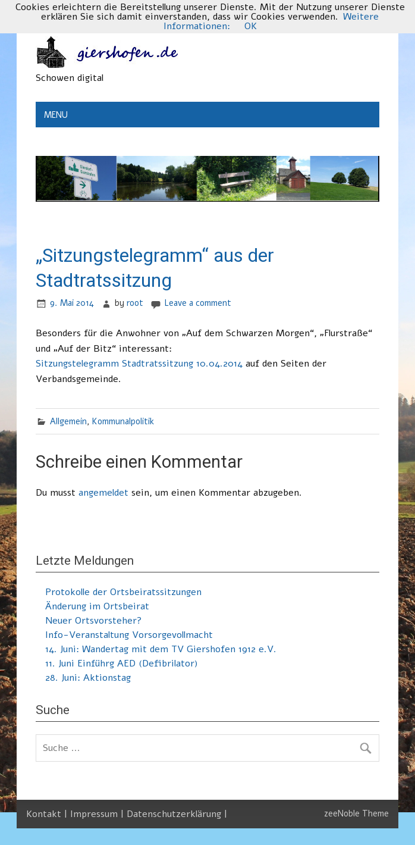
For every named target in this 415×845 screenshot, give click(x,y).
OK (250, 26)
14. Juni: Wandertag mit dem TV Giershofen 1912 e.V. (160, 649)
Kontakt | (48, 814)
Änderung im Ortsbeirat (97, 606)
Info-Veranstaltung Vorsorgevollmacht (129, 634)
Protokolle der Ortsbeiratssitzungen (123, 592)
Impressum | (98, 814)
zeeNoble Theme (356, 813)
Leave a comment (197, 303)
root (135, 303)
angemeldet (103, 492)
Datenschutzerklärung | (177, 814)
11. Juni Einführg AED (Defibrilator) (121, 663)
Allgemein (68, 421)
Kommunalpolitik (123, 421)
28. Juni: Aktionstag (88, 677)
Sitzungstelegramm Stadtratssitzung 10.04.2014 (139, 363)
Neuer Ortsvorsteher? (93, 620)
